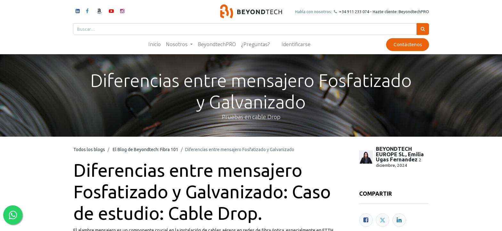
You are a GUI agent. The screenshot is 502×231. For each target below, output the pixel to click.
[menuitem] (154, 44)
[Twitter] (382, 220)
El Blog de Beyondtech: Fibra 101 (145, 149)
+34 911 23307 (352, 11)
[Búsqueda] (422, 29)
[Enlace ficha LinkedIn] (399, 220)
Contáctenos (407, 44)
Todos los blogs (89, 149)
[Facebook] (366, 220)
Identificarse (296, 44)
